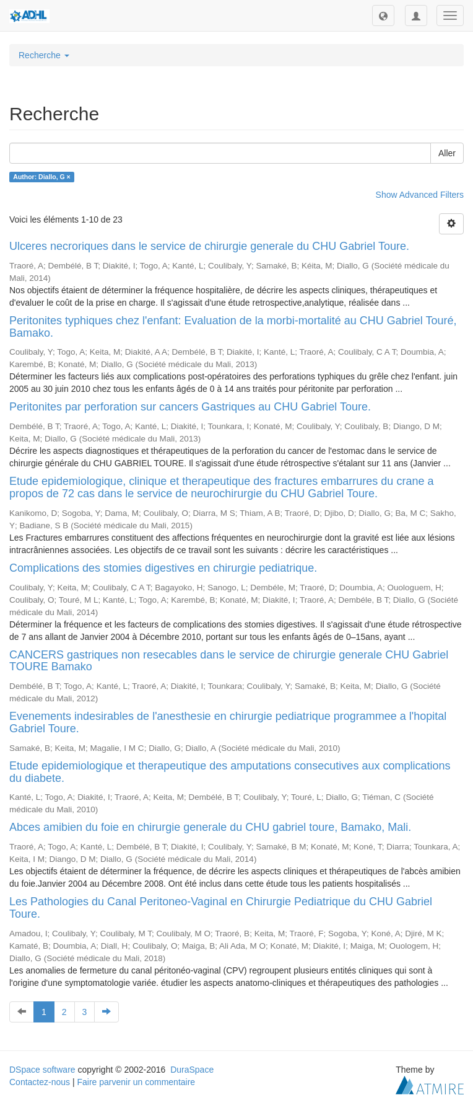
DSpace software (42, 1070)
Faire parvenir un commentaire (136, 1082)
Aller (447, 153)
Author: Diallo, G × (41, 176)
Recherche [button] (44, 55)
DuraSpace (192, 1070)
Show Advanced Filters (420, 195)
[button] (383, 15)
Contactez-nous (39, 1082)
